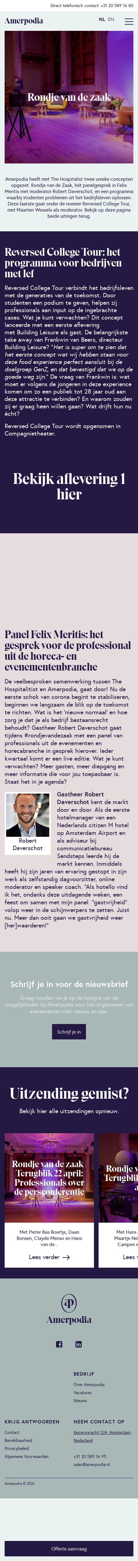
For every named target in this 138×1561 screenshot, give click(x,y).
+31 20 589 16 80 (117, 5)
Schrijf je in (69, 1032)
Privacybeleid (17, 1448)
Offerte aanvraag (69, 1549)
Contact (12, 1432)
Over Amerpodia (89, 1384)
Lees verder (44, 1257)
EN (111, 19)
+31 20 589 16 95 (90, 1456)
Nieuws (80, 1400)
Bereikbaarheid (18, 1440)
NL (102, 19)
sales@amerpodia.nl (92, 1464)
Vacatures (82, 1392)
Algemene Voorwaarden (26, 1456)
